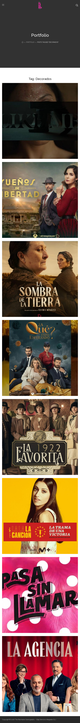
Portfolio (30, 42)
